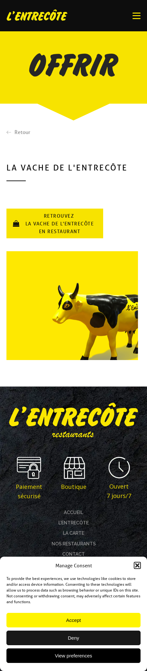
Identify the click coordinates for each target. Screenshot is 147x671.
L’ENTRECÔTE (73, 522)
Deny (73, 638)
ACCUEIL (73, 512)
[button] (137, 565)
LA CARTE (73, 533)
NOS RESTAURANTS (74, 543)
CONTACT (73, 554)
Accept (73, 620)
